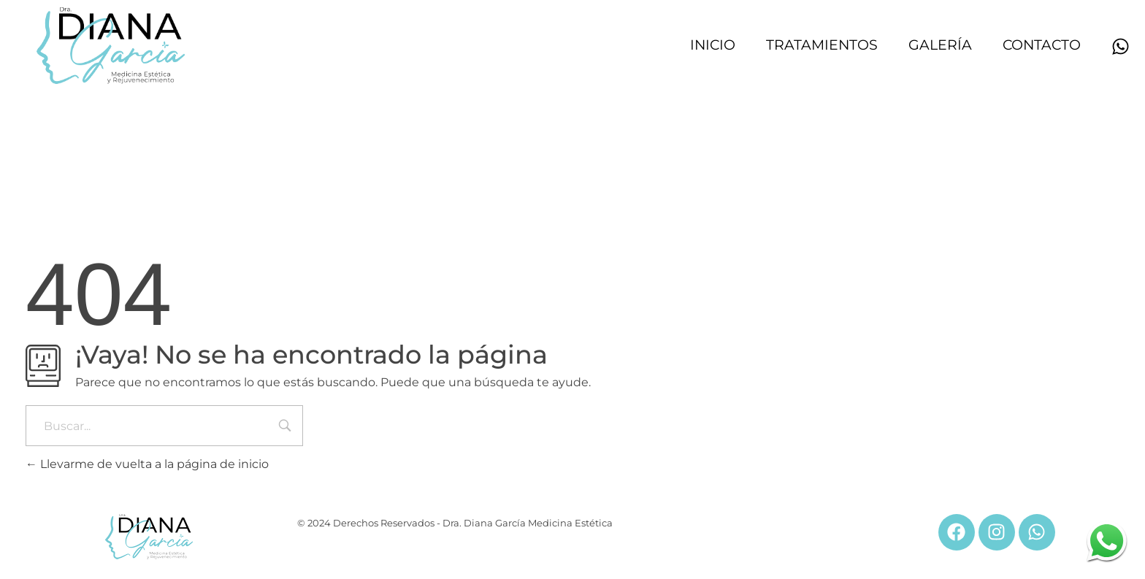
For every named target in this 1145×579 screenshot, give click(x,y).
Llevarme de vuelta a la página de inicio (147, 464)
